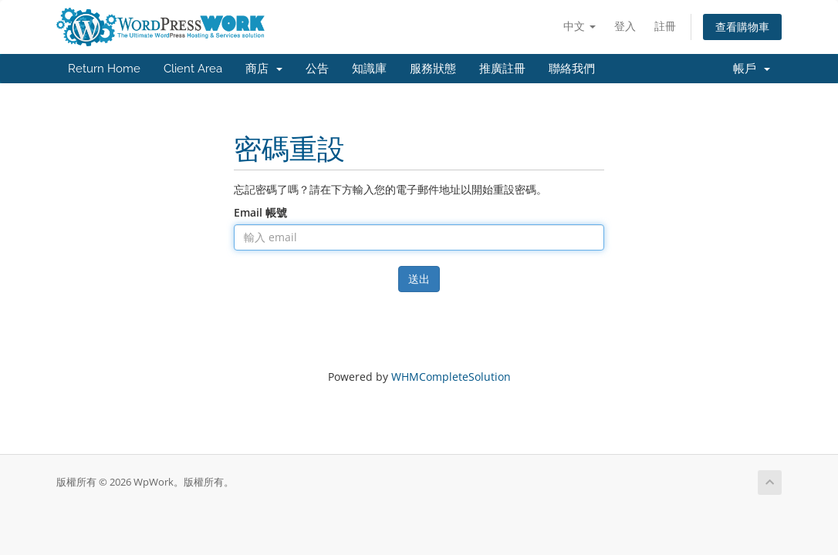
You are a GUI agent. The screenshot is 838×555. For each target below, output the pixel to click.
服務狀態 (433, 69)
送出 (419, 278)
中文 (579, 25)
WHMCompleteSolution (451, 376)
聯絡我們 (572, 69)
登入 (625, 25)
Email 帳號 (260, 212)
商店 (263, 69)
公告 (317, 69)
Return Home (104, 69)
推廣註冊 (502, 69)
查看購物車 (742, 26)
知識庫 (369, 69)
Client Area (193, 69)
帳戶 (751, 69)
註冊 (665, 25)
